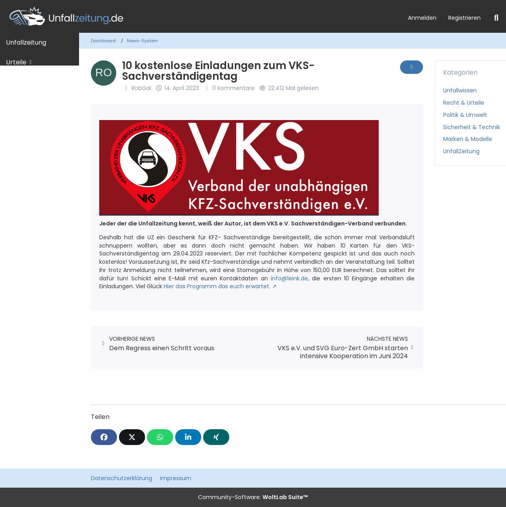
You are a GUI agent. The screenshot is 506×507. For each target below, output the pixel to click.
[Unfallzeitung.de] (201, 16)
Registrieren (464, 18)
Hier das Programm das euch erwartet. (217, 286)
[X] (132, 437)
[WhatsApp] (160, 437)
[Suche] (496, 18)
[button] (188, 437)
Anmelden (422, 18)
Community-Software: (253, 497)
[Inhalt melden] (411, 67)
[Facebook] (104, 437)
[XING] (216, 437)
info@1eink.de (289, 278)
